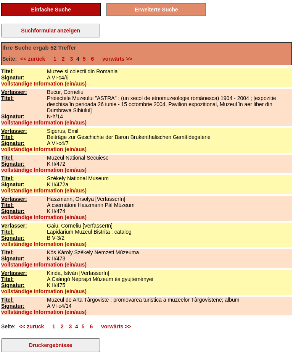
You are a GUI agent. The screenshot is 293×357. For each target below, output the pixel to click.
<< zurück (34, 59)
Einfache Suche (51, 9)
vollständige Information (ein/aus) (44, 84)
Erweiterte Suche (156, 9)
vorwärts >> (115, 59)
